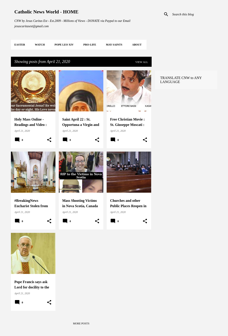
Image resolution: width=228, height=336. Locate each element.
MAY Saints (114, 44)
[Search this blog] (194, 14)
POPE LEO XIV (64, 44)
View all (141, 62)
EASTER (19, 44)
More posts (81, 323)
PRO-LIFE (89, 44)
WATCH (40, 44)
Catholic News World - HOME (46, 12)
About (137, 44)
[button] (49, 140)
